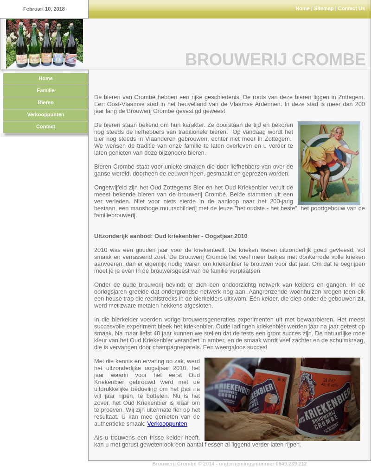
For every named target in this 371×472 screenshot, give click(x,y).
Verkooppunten (45, 114)
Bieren (45, 102)
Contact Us (351, 8)
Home (302, 8)
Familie (46, 90)
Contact (45, 126)
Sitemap (324, 8)
